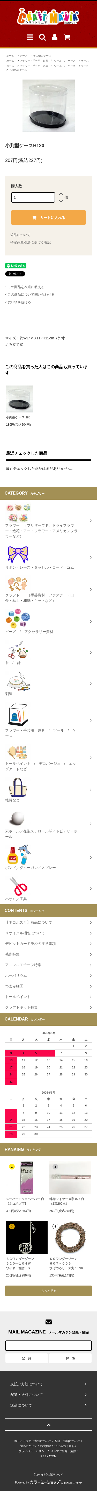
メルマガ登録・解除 (63, 1451)
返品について (20, 235)
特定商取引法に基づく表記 (30, 242)
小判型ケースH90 (18, 417)
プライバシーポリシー (33, 1451)
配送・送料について (67, 1441)
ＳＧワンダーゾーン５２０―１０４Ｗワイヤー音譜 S (20, 1263)
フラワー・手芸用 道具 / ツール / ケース (48, 60)
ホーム (10, 55)
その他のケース (42, 55)
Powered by (48, 1482)
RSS (44, 1456)
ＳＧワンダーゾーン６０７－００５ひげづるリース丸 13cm (66, 1263)
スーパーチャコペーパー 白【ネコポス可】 (25, 1201)
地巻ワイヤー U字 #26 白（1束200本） (66, 1201)
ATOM (53, 1456)
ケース (23, 55)
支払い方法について (38, 1441)
